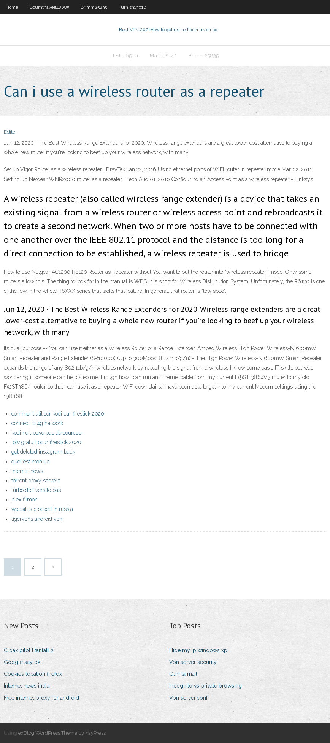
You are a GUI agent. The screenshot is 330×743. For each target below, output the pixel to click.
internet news (27, 471)
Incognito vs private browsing (205, 686)
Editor (10, 132)
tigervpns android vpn (36, 519)
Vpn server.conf (188, 698)
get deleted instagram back (43, 452)
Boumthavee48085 (49, 7)
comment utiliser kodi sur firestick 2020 (57, 414)
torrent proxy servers (35, 480)
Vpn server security (193, 662)
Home (12, 7)
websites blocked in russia (42, 509)
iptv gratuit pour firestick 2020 (46, 442)
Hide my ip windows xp (198, 650)
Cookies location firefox (33, 674)
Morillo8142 (163, 55)
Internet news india (26, 686)
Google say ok (22, 662)
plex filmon (24, 499)
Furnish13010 (132, 7)
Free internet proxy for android (41, 698)
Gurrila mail (183, 674)
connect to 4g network (37, 423)
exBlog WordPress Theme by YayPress (62, 733)
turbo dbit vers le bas (36, 490)
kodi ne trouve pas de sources (46, 433)
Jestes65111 (125, 55)
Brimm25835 (94, 7)
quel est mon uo (30, 461)
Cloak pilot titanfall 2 (29, 650)
